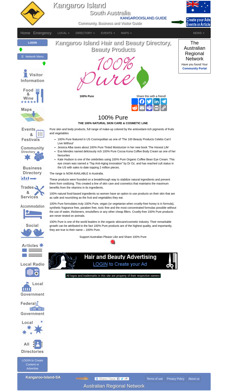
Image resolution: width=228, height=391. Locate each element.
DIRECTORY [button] (85, 33)
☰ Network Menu (32, 56)
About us (193, 378)
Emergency (42, 33)
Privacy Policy (175, 378)
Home (25, 33)
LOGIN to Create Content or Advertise (32, 364)
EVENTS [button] (108, 33)
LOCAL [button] (63, 33)
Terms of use (155, 378)
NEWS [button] (198, 33)
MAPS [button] (126, 33)
